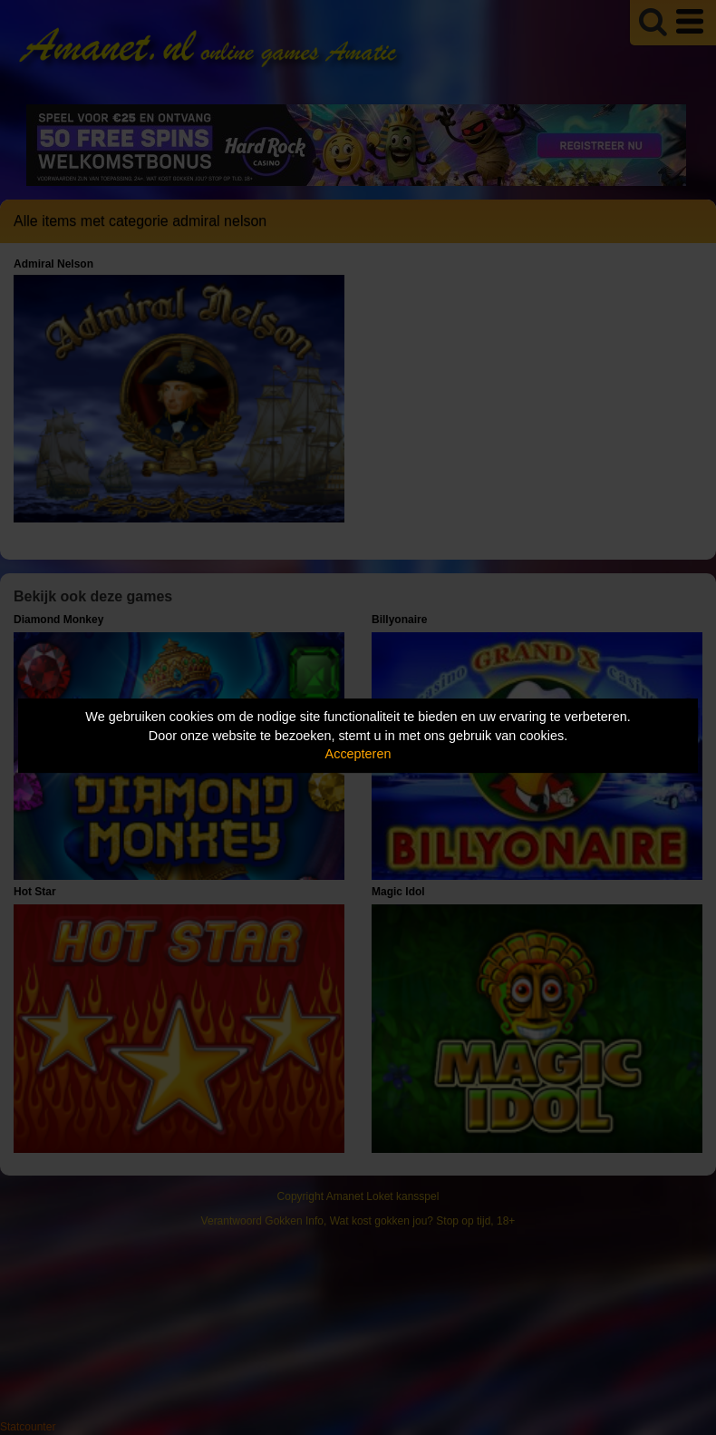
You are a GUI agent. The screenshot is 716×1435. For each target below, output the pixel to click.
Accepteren (358, 754)
